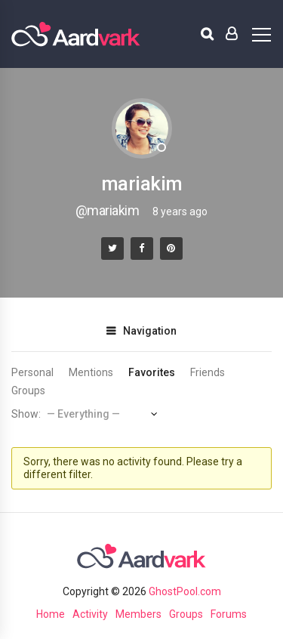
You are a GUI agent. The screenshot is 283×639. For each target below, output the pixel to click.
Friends (207, 372)
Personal (32, 372)
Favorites (151, 372)
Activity (90, 614)
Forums (229, 614)
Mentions (91, 372)
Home (50, 614)
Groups (28, 390)
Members (138, 614)
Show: (26, 414)
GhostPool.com (185, 591)
